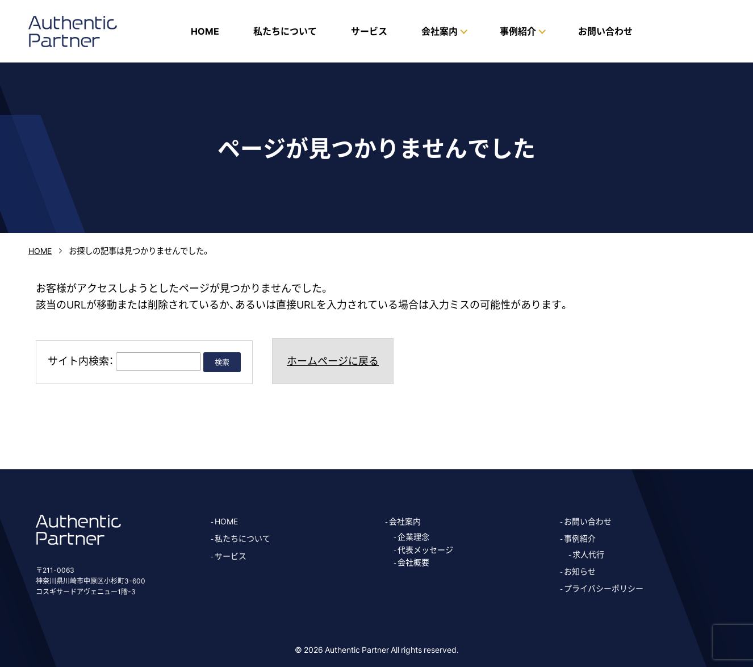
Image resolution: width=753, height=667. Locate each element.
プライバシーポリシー (603, 588)
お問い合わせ (605, 30)
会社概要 (413, 562)
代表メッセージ (425, 549)
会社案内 (405, 521)
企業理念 (413, 536)
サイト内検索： (81, 360)
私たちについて (285, 30)
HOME (205, 30)
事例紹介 (580, 538)
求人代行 (588, 554)
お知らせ (580, 571)
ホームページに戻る (333, 360)
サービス (369, 30)
